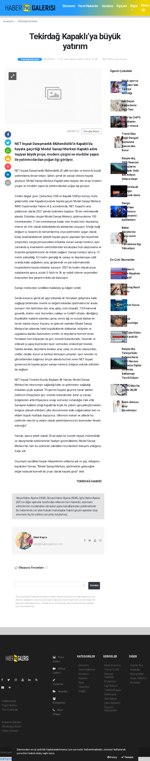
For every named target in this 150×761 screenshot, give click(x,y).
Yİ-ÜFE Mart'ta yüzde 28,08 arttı (131, 390)
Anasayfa (8, 21)
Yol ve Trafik (111, 669)
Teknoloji (83, 686)
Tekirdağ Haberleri (27, 21)
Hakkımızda (9, 701)
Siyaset (121, 6)
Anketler (135, 669)
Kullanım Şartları (11, 722)
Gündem (107, 6)
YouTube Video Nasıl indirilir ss (131, 336)
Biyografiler (137, 673)
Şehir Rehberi (112, 703)
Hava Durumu (112, 665)
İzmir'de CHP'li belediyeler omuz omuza (131, 121)
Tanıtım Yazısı (130, 305)
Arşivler (60, 691)
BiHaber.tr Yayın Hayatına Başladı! (131, 273)
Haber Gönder (10, 730)
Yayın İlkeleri (9, 705)
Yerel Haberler (88, 6)
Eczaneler (110, 681)
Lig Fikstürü (111, 685)
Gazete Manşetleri (110, 709)
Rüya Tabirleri (138, 678)
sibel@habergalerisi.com (48, 544)
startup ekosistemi (11, 758)
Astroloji (135, 682)
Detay (112, 757)
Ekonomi (69, 6)
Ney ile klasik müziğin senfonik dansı (131, 191)
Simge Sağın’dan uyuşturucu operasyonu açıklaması (129, 211)
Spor (81, 682)
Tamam (127, 757)
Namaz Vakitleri (109, 675)
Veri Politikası (10, 709)
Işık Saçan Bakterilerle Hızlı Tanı (129, 105)
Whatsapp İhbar (11, 726)
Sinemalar (110, 694)
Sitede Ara (136, 665)
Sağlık (82, 691)
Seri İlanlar (110, 698)
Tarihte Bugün (112, 690)
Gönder (94, 585)
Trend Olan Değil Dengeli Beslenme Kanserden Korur (130, 142)
